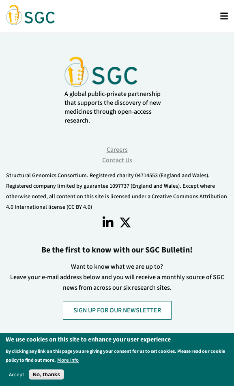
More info (68, 361)
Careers (117, 149)
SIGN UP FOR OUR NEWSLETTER (117, 310)
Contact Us (117, 160)
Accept (16, 375)
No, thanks (46, 375)
